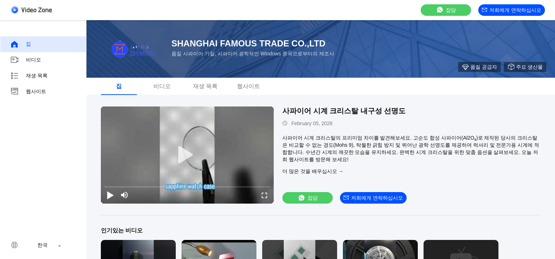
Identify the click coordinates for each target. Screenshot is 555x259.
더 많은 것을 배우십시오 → (313, 171)
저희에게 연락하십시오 (511, 10)
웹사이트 (28, 91)
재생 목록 (29, 76)
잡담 (446, 10)
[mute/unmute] (124, 195)
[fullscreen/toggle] (264, 195)
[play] (187, 155)
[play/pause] (110, 195)
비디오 (25, 60)
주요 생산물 (525, 67)
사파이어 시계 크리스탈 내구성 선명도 (344, 111)
